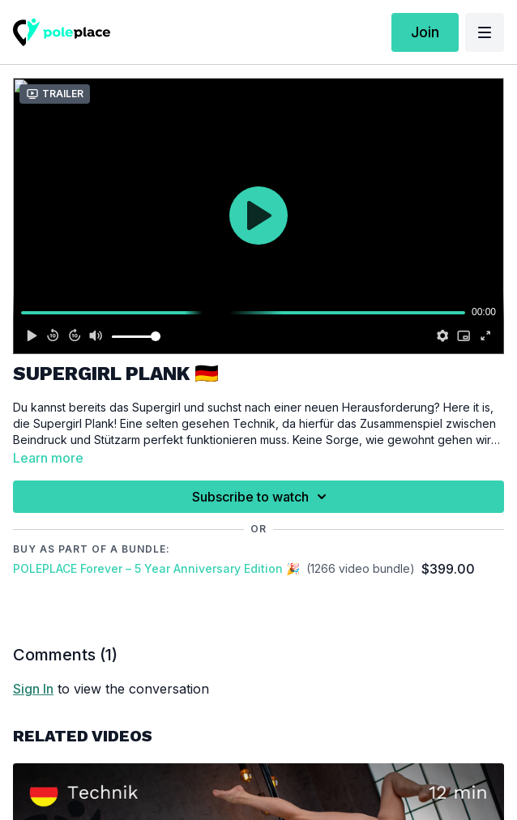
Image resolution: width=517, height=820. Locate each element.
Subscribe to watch (261, 496)
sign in (33, 689)
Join (425, 32)
